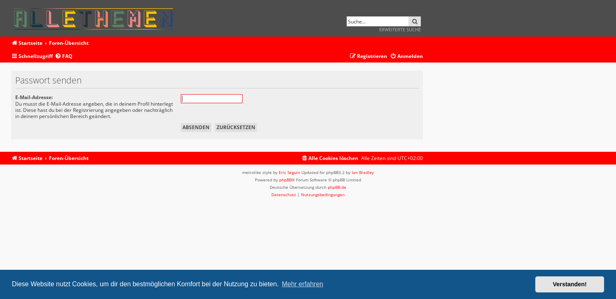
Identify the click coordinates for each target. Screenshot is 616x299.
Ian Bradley (363, 172)
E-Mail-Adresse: (34, 97)
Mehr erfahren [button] (302, 283)
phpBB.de (337, 187)
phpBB (285, 180)
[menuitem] (63, 56)
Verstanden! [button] (570, 284)
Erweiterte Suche (400, 29)
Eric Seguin (289, 172)
